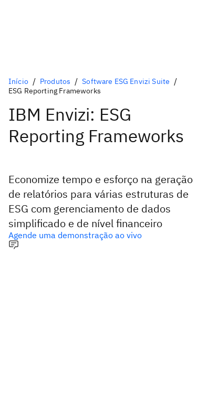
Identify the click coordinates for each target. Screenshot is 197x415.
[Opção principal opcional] (98, 235)
